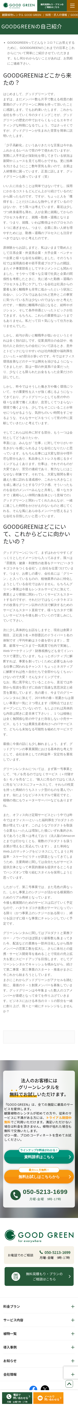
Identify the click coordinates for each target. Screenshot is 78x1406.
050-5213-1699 (55, 1252)
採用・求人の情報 (56, 15)
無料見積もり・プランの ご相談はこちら (52, 6)
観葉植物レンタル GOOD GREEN (21, 15)
